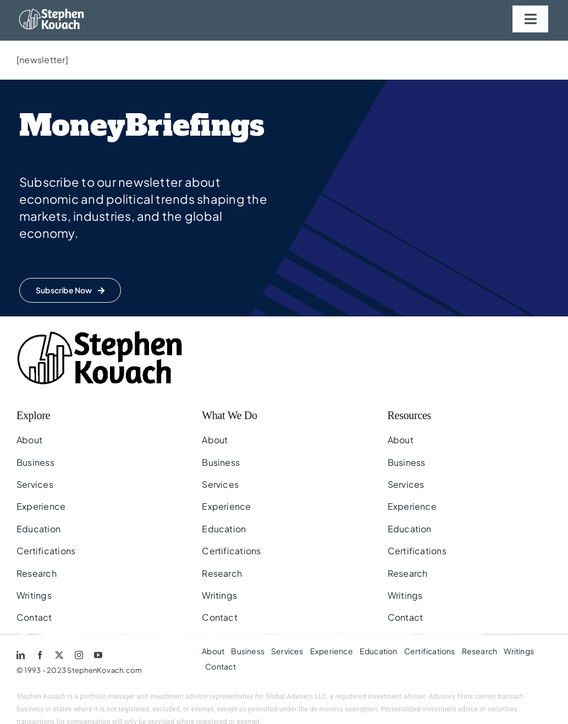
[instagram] (79, 655)
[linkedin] (20, 655)
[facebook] (40, 655)
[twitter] (59, 655)
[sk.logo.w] (54, 12)
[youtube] (98, 655)
